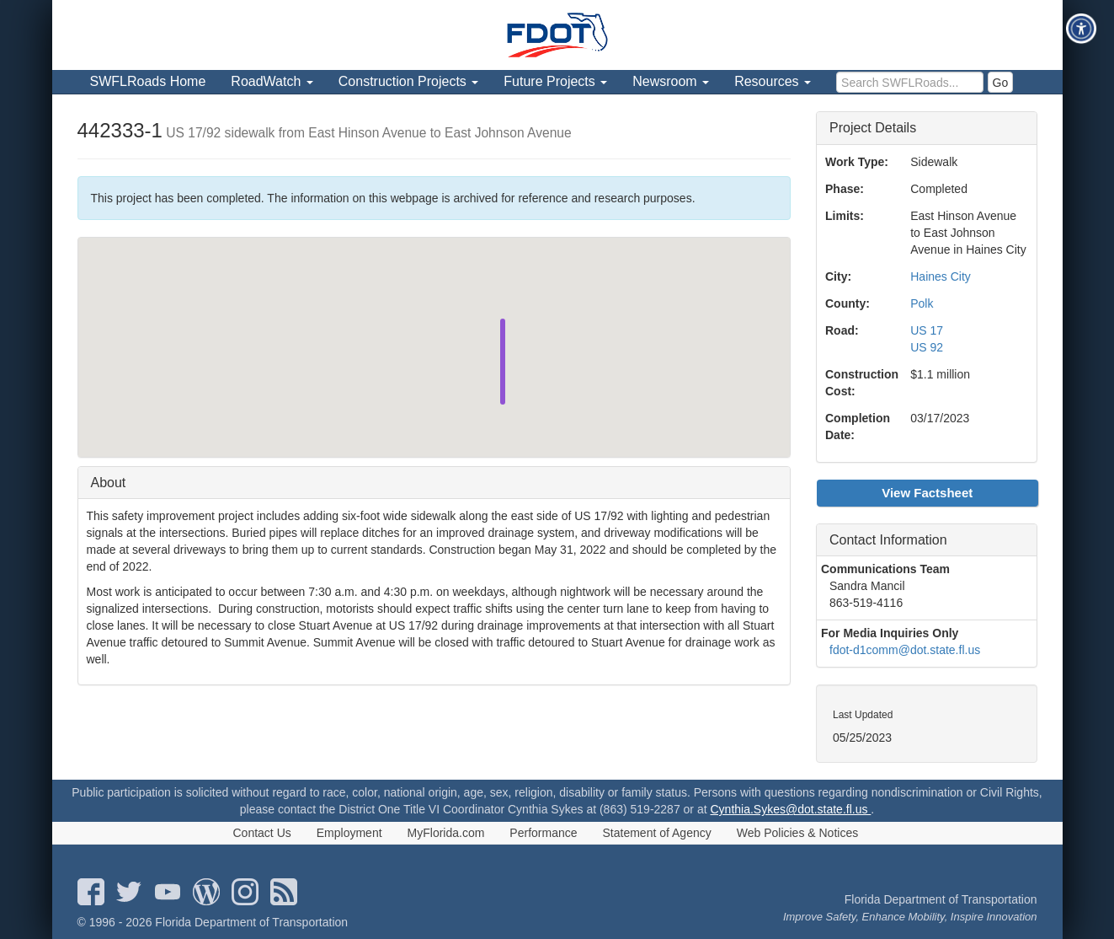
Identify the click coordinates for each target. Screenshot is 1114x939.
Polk (921, 303)
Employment (349, 833)
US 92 (926, 347)
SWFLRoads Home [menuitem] (148, 81)
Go (1001, 82)
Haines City (940, 276)
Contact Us (262, 833)
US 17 (926, 330)
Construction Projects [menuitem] (408, 81)
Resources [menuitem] (772, 81)
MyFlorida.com (446, 833)
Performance (543, 833)
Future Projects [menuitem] (555, 81)
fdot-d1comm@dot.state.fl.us (904, 650)
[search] (909, 82)
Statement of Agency (657, 833)
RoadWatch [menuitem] (271, 81)
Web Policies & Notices (797, 833)
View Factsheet (927, 493)
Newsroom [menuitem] (670, 81)
